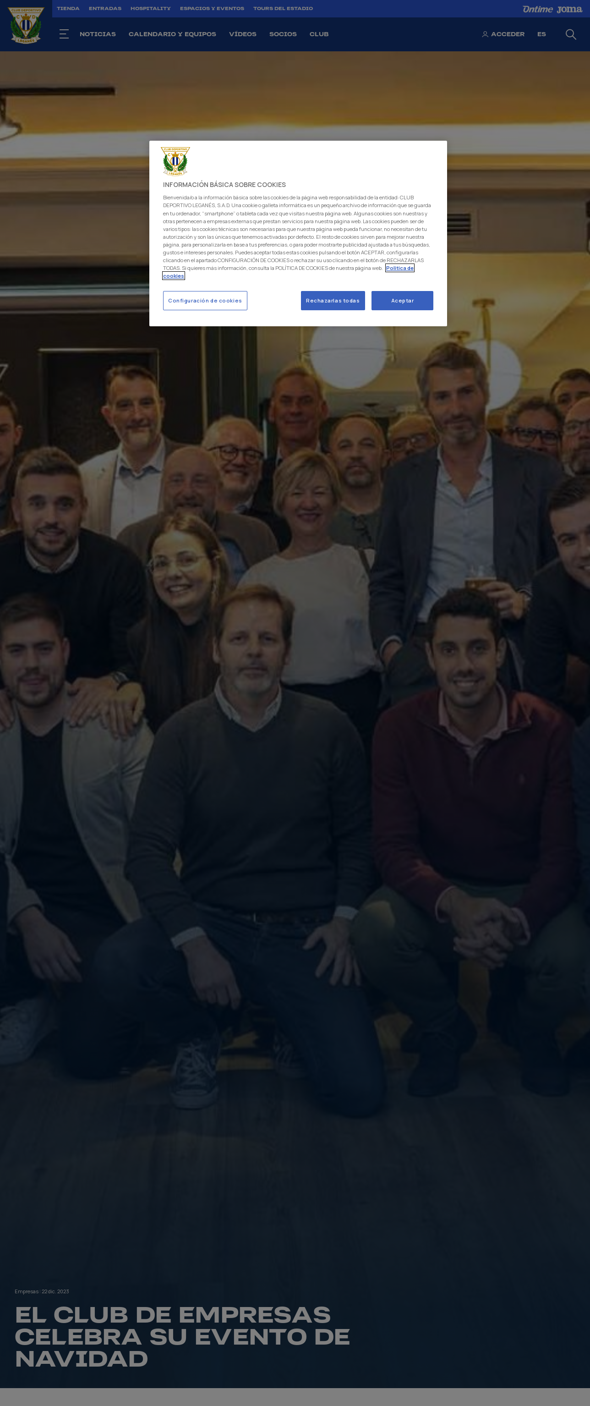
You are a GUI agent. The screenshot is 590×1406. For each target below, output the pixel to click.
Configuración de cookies (205, 300)
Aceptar (402, 300)
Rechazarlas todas (333, 300)
